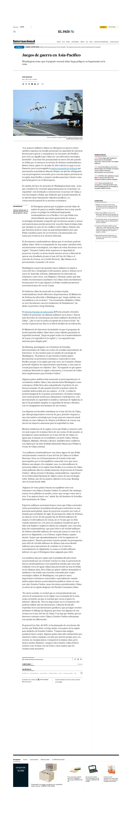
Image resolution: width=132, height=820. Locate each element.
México (68, 42)
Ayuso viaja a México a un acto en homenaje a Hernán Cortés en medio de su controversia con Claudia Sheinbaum (107, 214)
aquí (60, 682)
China (60, 673)
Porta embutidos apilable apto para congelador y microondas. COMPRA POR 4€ (74, 779)
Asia (87, 42)
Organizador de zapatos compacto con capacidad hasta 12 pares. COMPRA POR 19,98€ (46, 785)
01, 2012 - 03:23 (31, 79)
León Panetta (43, 673)
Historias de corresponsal (101, 42)
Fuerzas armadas (68, 673)
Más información (27, 681)
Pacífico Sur (25, 673)
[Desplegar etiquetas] (81, 673)
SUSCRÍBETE (103, 27)
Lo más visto (99, 200)
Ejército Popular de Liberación (39, 312)
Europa (59, 42)
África (91, 42)
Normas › (80, 664)
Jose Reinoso (27, 77)
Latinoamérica (75, 42)
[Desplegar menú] (14, 31)
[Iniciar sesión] (113, 27)
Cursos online (34, 759)
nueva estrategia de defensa (64, 168)
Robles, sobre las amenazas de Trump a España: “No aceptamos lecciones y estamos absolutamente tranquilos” (63, 47)
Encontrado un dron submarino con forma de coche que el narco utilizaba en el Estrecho (106, 237)
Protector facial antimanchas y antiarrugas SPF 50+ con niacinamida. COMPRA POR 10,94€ (111, 779)
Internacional (24, 41)
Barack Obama (34, 673)
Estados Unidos (53, 673)
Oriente (82, 42)
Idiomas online (45, 759)
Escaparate (16, 759)
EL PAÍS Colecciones (58, 759)
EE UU (63, 42)
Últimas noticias (114, 42)
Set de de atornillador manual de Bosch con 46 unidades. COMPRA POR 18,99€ (92, 779)
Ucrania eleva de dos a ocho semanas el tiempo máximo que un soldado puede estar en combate (107, 221)
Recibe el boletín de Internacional (34, 659)
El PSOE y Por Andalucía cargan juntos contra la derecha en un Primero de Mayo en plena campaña (107, 177)
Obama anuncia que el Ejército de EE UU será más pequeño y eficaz (20, 211)
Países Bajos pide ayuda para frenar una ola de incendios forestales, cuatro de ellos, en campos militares (107, 160)
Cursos (25, 759)
